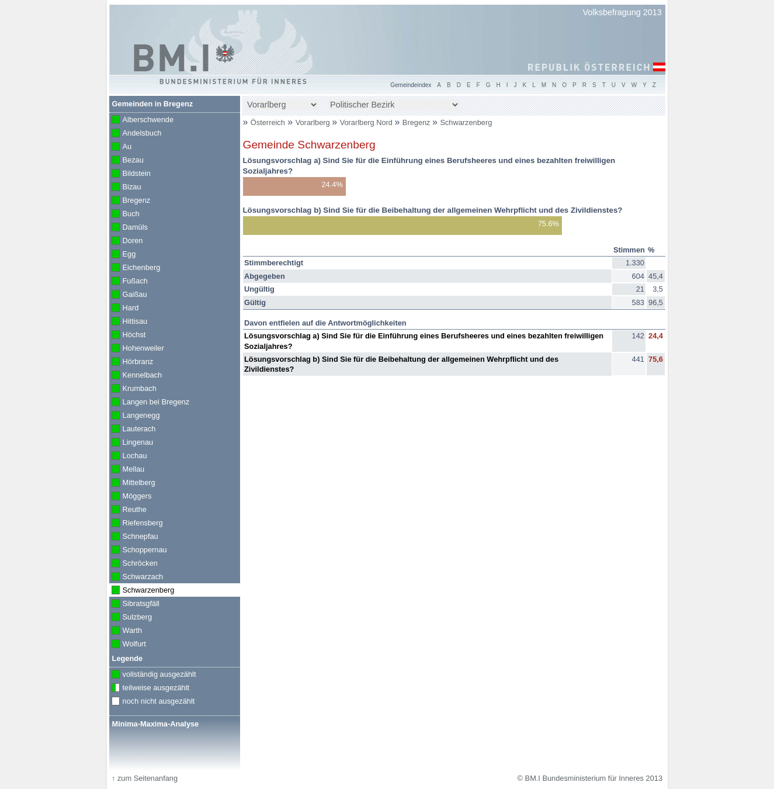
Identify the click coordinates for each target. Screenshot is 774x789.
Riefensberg (136, 523)
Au (120, 147)
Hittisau (128, 322)
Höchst (127, 335)
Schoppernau (138, 550)
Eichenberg (135, 268)
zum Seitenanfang (145, 778)
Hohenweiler (136, 349)
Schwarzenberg (466, 122)
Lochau (128, 456)
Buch (124, 214)
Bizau (125, 187)
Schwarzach (136, 577)
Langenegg (134, 416)
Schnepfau (133, 537)
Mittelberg (132, 483)
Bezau (126, 160)
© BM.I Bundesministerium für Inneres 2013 (590, 778)
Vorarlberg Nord (367, 122)
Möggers (130, 497)
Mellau (127, 470)
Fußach (128, 281)
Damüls (128, 228)
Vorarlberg (314, 122)
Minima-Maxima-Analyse (155, 723)
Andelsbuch (135, 134)
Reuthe (128, 510)
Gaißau (128, 295)
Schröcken (133, 564)
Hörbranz (131, 362)
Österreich (268, 122)
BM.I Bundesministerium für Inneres (184, 58)
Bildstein (130, 174)
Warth (126, 631)
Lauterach (132, 429)
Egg (122, 255)
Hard (124, 308)
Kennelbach (135, 376)
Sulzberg (130, 617)
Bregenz (417, 122)
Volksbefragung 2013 (622, 12)
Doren (126, 241)
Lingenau (131, 443)
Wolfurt (127, 644)
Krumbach (133, 389)
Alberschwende (141, 120)
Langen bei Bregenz (149, 402)
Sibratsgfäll (134, 604)
